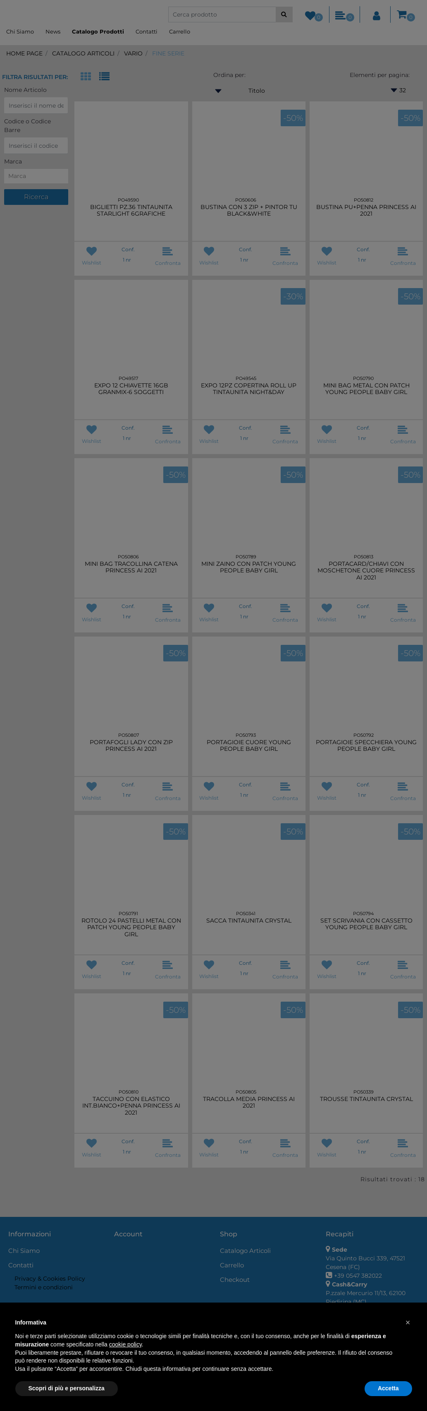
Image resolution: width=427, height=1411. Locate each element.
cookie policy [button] (125, 1344)
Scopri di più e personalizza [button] (67, 1388)
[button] (408, 1322)
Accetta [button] (388, 1388)
